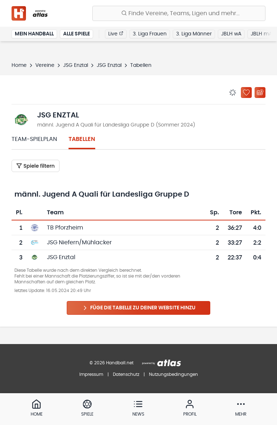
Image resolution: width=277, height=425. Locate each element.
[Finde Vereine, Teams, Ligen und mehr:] (178, 13)
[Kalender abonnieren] (260, 92)
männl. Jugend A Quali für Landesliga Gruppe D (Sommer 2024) (116, 125)
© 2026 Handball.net (111, 363)
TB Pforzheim (65, 228)
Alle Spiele (76, 34)
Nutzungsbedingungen (173, 374)
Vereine (44, 65)
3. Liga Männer (194, 34)
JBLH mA (261, 34)
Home (19, 65)
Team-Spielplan (34, 139)
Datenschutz (126, 374)
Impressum (91, 374)
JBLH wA (231, 34)
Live (115, 34)
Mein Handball (34, 34)
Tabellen (82, 139)
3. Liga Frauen (150, 34)
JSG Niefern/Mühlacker (79, 242)
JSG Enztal (75, 65)
